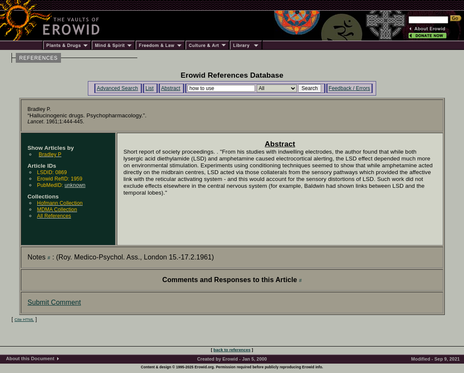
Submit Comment (54, 302)
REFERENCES (38, 58)
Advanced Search (117, 88)
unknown (74, 185)
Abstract (170, 88)
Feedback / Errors (349, 88)
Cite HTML (24, 320)
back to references (232, 349)
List (149, 88)
